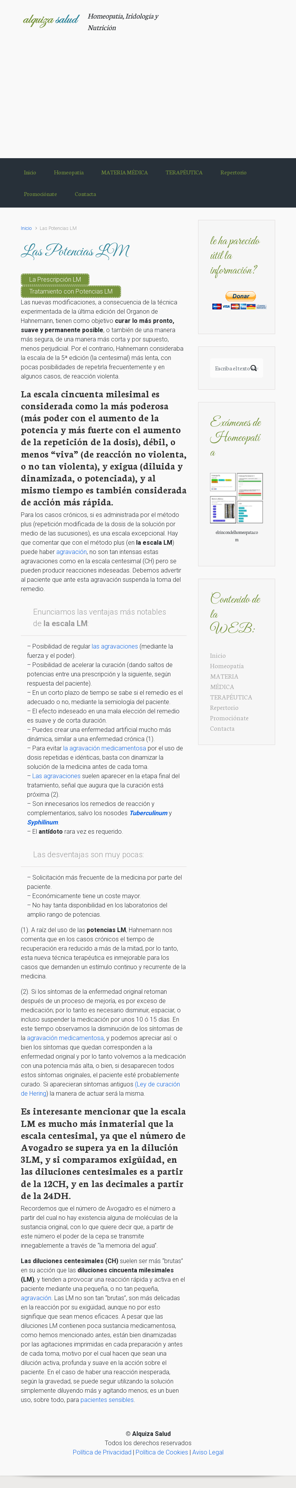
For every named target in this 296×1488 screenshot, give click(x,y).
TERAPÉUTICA (231, 696)
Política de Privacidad (102, 1452)
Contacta (222, 727)
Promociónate (229, 717)
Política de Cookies (162, 1452)
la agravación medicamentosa (104, 748)
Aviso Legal (208, 1452)
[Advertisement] (148, 91)
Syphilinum (42, 822)
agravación (71, 552)
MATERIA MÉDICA (224, 681)
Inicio (26, 228)
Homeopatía (227, 665)
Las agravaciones (56, 776)
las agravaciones (115, 646)
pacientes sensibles (107, 1400)
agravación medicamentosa (65, 1038)
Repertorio (224, 707)
